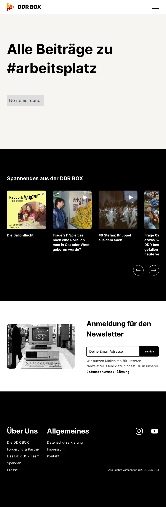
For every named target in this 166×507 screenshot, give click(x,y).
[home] (24, 7)
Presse (12, 470)
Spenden (14, 463)
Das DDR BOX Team (23, 456)
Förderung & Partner (23, 449)
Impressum (56, 449)
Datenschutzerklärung (108, 371)
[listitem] (26, 214)
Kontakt (53, 456)
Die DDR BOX (18, 442)
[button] (153, 6)
